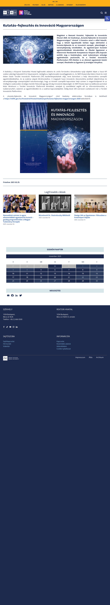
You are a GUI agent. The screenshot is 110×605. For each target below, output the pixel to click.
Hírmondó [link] (7, 381)
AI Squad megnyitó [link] (13, 310)
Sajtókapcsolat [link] (8, 378)
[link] (107, 18)
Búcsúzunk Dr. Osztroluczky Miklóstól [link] (54, 215)
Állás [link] (90, 394)
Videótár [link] (6, 383)
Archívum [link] (100, 394)
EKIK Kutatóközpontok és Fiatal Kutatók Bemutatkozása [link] (26, 301)
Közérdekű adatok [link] (64, 381)
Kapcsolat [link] (60, 378)
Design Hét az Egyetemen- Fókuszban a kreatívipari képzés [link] (90, 216)
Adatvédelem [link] (62, 383)
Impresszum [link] (80, 394)
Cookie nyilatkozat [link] (64, 386)
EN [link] (57, 1)
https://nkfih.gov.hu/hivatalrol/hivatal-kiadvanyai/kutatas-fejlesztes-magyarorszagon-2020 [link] (42, 99)
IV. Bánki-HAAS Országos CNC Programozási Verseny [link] (25, 319)
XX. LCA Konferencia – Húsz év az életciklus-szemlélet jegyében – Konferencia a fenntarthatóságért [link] (41, 292)
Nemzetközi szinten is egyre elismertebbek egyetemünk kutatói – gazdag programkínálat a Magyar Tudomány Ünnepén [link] (18, 218)
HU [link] (53, 1)
